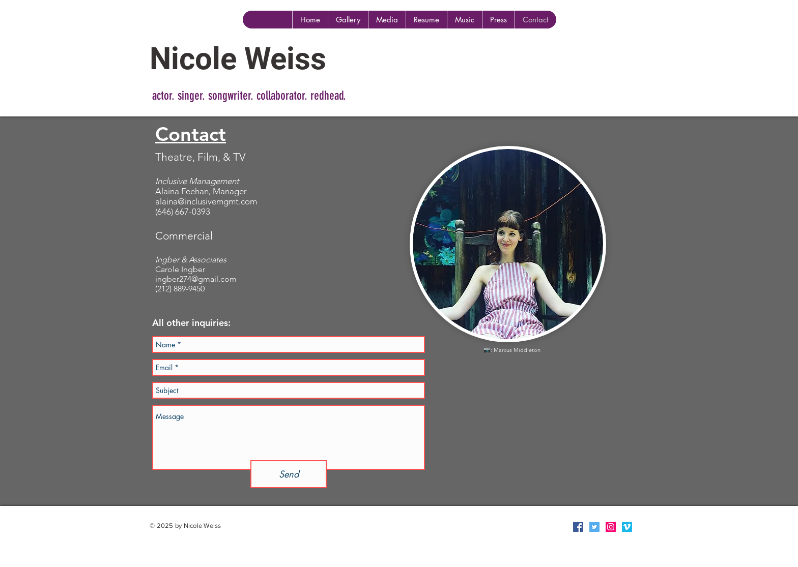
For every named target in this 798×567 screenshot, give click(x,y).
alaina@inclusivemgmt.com (206, 201)
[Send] (288, 474)
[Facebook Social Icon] (578, 527)
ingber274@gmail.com (196, 279)
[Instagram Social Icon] (611, 527)
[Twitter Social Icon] (594, 527)
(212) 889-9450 (180, 288)
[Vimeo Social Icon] (627, 527)
